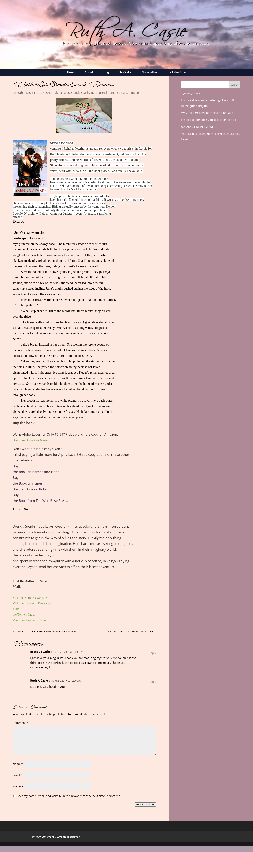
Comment (20, 723)
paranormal (99, 93)
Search (234, 84)
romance (114, 93)
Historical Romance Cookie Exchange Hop (208, 120)
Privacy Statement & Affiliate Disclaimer (56, 837)
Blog (105, 73)
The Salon (125, 73)
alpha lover (62, 93)
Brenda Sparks (80, 93)
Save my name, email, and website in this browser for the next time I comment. (68, 796)
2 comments (131, 93)
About (88, 73)
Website (18, 786)
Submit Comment (145, 804)
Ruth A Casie (25, 93)
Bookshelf (173, 73)
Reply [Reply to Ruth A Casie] (152, 682)
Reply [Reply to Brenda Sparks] (152, 653)
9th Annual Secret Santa (197, 127)
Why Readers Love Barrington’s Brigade (207, 113)
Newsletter (149, 73)
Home (71, 73)
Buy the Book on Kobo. (30, 489)
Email (17, 775)
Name (18, 764)
